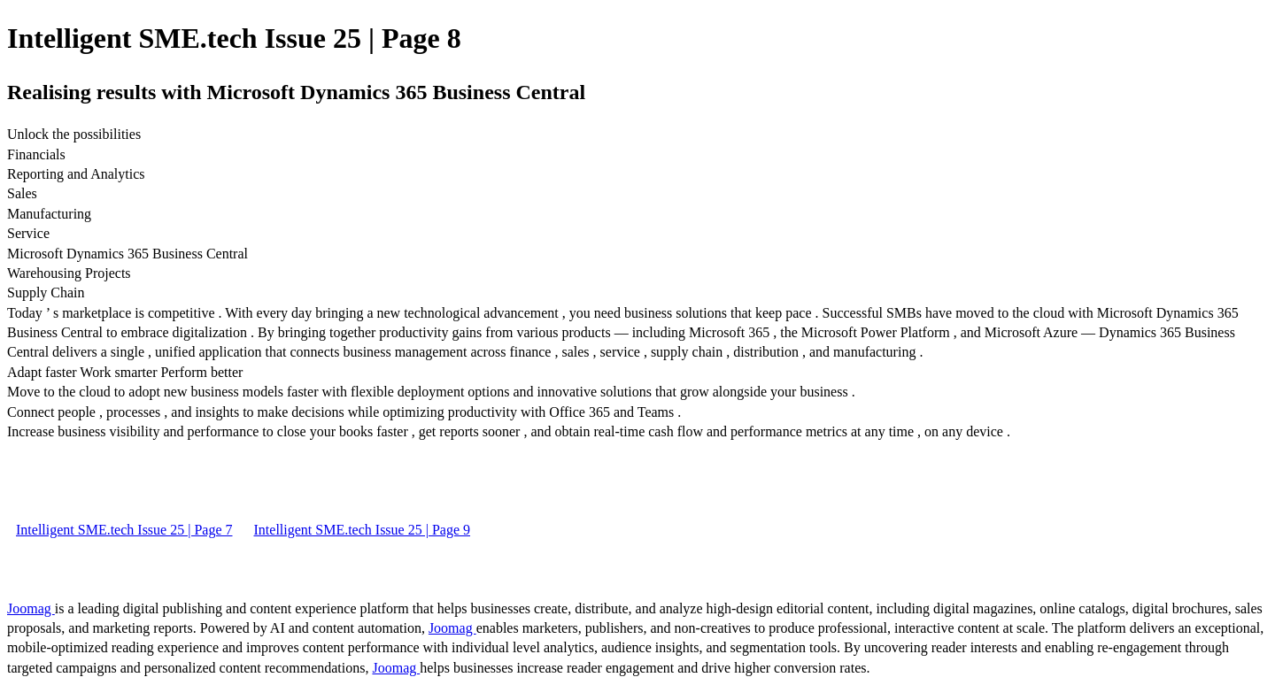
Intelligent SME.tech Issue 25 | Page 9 (362, 529)
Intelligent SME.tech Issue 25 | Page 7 (124, 529)
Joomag (31, 608)
